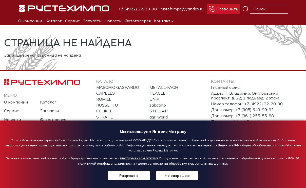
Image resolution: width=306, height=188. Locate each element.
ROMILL (103, 99)
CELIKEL (104, 111)
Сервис (72, 20)
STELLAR (158, 111)
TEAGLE (157, 93)
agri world (158, 117)
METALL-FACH (163, 87)
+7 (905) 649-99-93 (254, 109)
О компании (30, 20)
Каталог (53, 20)
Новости (113, 20)
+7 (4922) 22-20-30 (137, 9)
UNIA (154, 99)
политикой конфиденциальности (106, 163)
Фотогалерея (138, 20)
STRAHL (104, 117)
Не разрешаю (177, 175)
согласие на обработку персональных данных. (188, 163)
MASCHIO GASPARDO (117, 87)
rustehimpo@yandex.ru (182, 9)
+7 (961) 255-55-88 (254, 115)
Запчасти (92, 20)
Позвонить (227, 8)
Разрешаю (129, 175)
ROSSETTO (107, 105)
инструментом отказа (139, 158)
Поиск (245, 9)
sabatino (157, 105)
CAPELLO (105, 93)
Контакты (164, 20)
